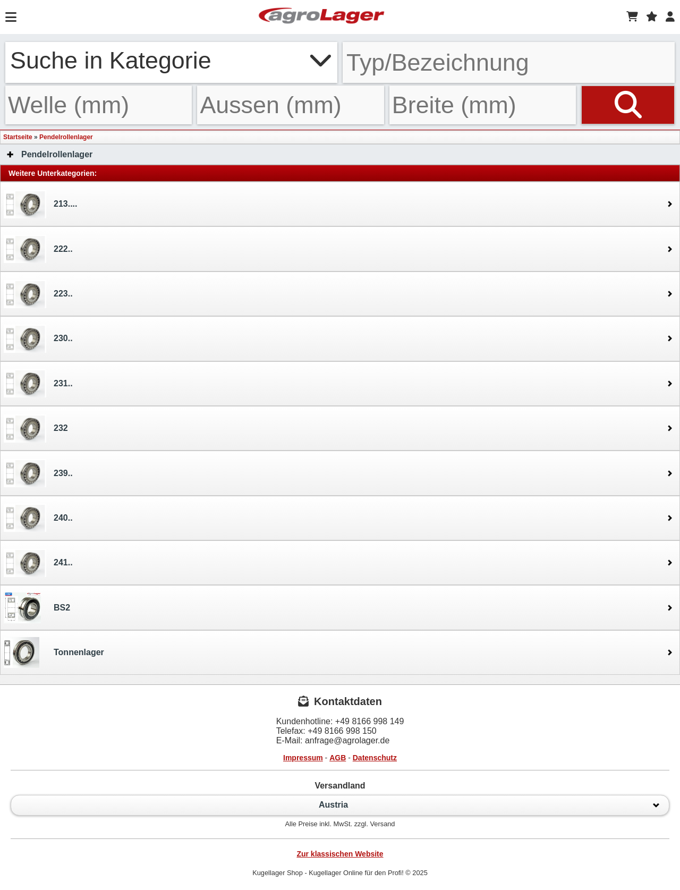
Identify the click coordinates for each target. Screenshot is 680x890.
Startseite (17, 137)
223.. (38, 294)
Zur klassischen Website (339, 854)
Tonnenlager (54, 652)
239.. (38, 473)
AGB (337, 757)
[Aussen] (290, 105)
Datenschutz (375, 757)
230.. (38, 339)
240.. (38, 518)
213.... (40, 204)
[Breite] (482, 105)
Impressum (303, 757)
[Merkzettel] (652, 17)
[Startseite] (321, 17)
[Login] (670, 17)
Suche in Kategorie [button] (171, 60)
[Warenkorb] (632, 17)
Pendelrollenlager (66, 137)
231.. (38, 383)
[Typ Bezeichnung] (509, 62)
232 (36, 428)
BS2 (37, 607)
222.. (38, 249)
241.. (38, 563)
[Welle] (98, 105)
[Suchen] (628, 105)
